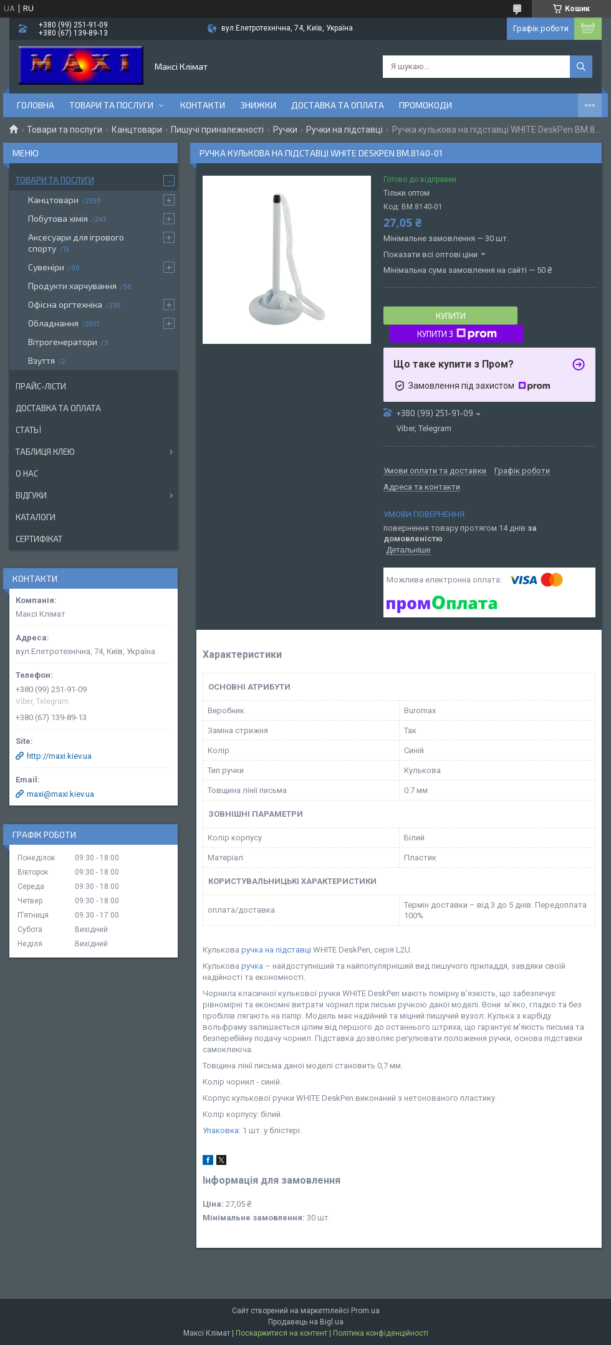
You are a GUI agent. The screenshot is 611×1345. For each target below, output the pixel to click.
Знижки (258, 105)
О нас (27, 473)
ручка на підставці (276, 949)
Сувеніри (46, 267)
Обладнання (53, 323)
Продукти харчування (72, 285)
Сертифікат (39, 539)
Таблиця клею (45, 452)
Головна (35, 105)
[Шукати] (581, 66)
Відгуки (31, 495)
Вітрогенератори (62, 341)
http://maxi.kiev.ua (59, 756)
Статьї (28, 430)
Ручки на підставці (344, 130)
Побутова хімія (58, 218)
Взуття (41, 360)
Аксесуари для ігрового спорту (76, 243)
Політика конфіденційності (380, 1333)
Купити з (457, 334)
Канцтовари (137, 130)
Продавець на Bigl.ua (306, 1322)
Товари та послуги (111, 105)
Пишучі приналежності (217, 130)
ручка (252, 966)
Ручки (285, 130)
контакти (202, 105)
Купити (451, 316)
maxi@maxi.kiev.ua (60, 794)
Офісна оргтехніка (65, 304)
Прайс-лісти (41, 386)
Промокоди (425, 105)
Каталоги (35, 517)
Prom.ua (365, 1310)
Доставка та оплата (337, 105)
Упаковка (221, 1130)
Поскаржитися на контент (281, 1333)
